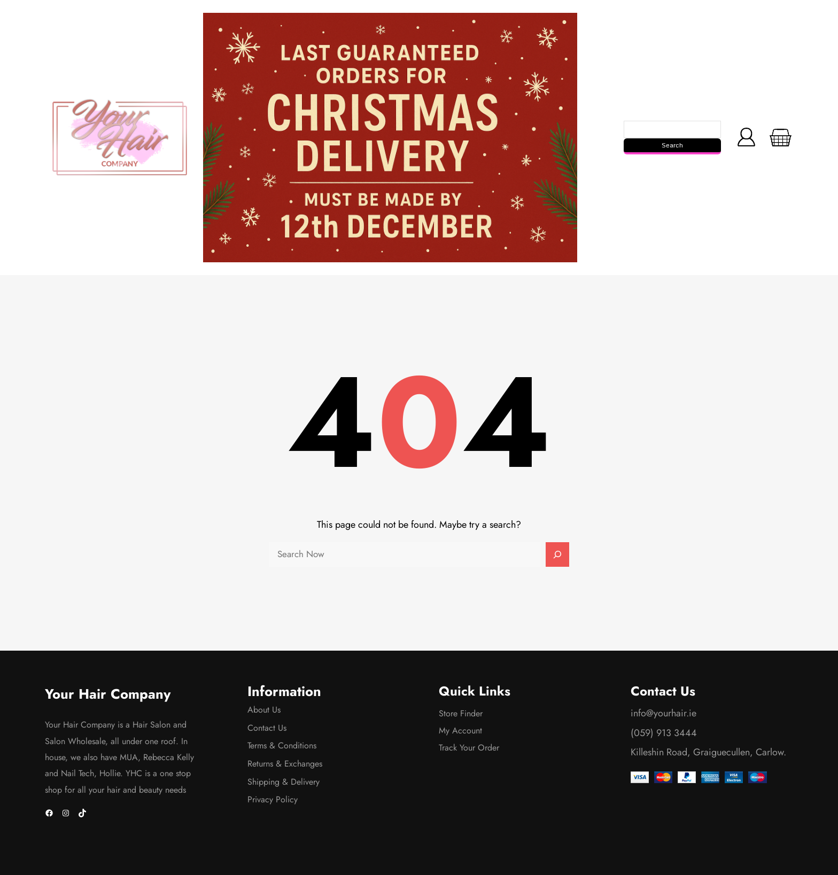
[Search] (557, 554)
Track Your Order (469, 747)
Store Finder (461, 713)
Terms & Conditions (281, 745)
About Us (264, 710)
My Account (460, 730)
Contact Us (266, 728)
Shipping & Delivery (283, 782)
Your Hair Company (107, 694)
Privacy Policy (272, 799)
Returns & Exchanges (284, 763)
